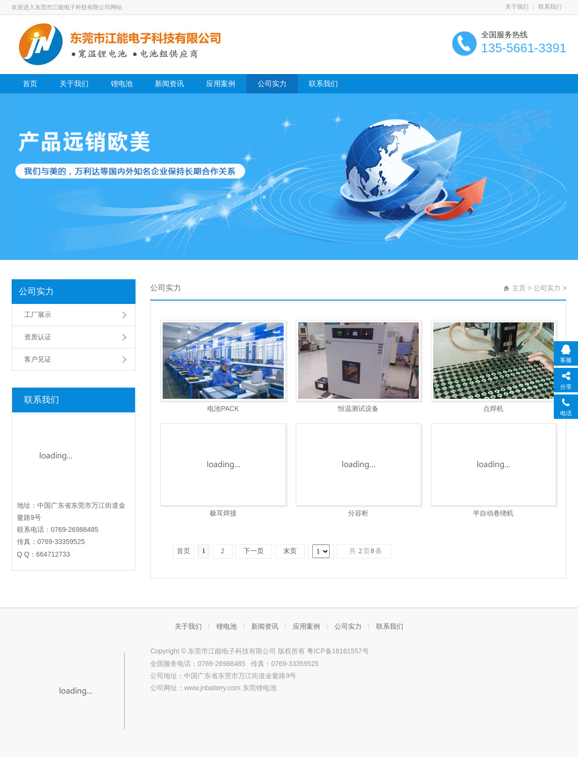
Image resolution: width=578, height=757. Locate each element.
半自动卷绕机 (493, 513)
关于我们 (517, 6)
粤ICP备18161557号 (338, 651)
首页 (30, 83)
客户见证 (37, 359)
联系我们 (550, 6)
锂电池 (122, 83)
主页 (519, 288)
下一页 (253, 551)
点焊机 (493, 408)
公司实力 (272, 83)
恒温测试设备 (358, 408)
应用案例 (220, 83)
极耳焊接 (223, 513)
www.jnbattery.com (212, 688)
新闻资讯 (169, 83)
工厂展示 (37, 314)
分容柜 (358, 513)
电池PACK (223, 408)
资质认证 (37, 337)
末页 (290, 551)
